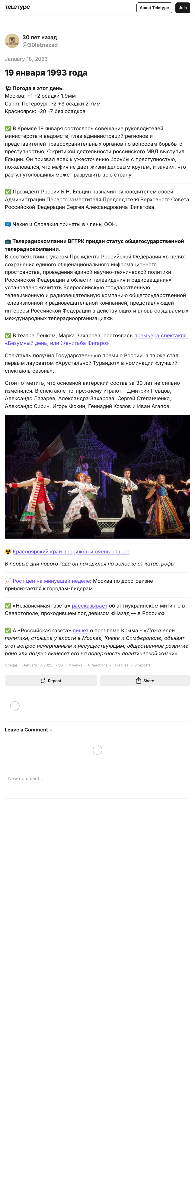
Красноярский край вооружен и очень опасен (71, 552)
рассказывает (89, 606)
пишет (80, 630)
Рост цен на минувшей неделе (51, 581)
